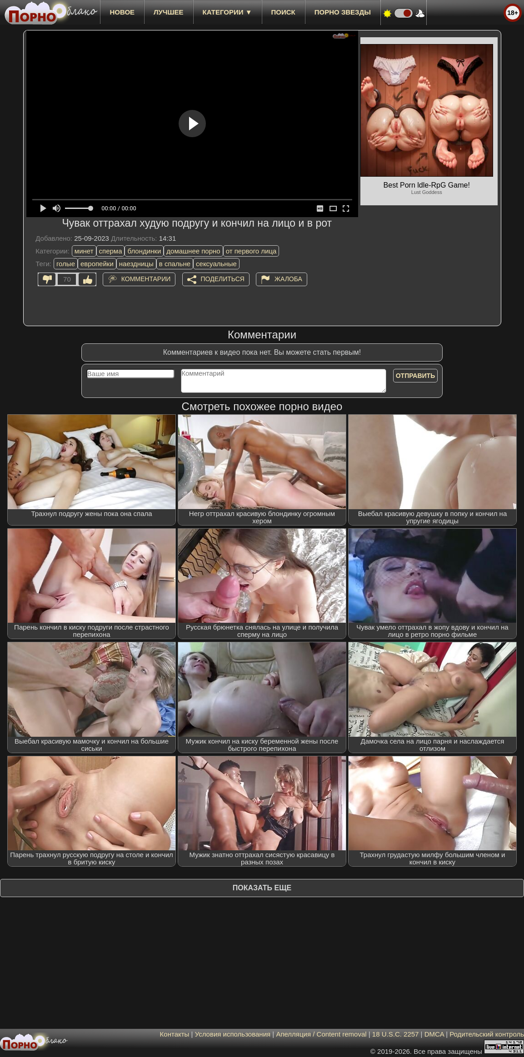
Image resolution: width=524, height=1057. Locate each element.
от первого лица (251, 251)
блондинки (144, 251)
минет (84, 251)
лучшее (168, 12)
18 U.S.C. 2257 (395, 1034)
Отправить (415, 375)
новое (122, 12)
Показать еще (262, 888)
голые (65, 264)
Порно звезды (342, 12)
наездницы (136, 264)
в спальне (174, 264)
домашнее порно (193, 251)
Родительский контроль (486, 1034)
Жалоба (288, 279)
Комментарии (146, 279)
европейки (97, 264)
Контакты (175, 1034)
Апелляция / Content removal (321, 1034)
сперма (110, 251)
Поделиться (223, 279)
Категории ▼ (227, 12)
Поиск (283, 12)
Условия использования (233, 1034)
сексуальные (216, 264)
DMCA (434, 1034)
